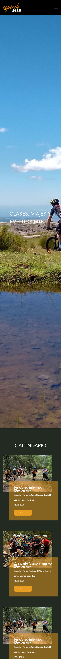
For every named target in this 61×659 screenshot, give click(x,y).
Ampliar (23, 513)
